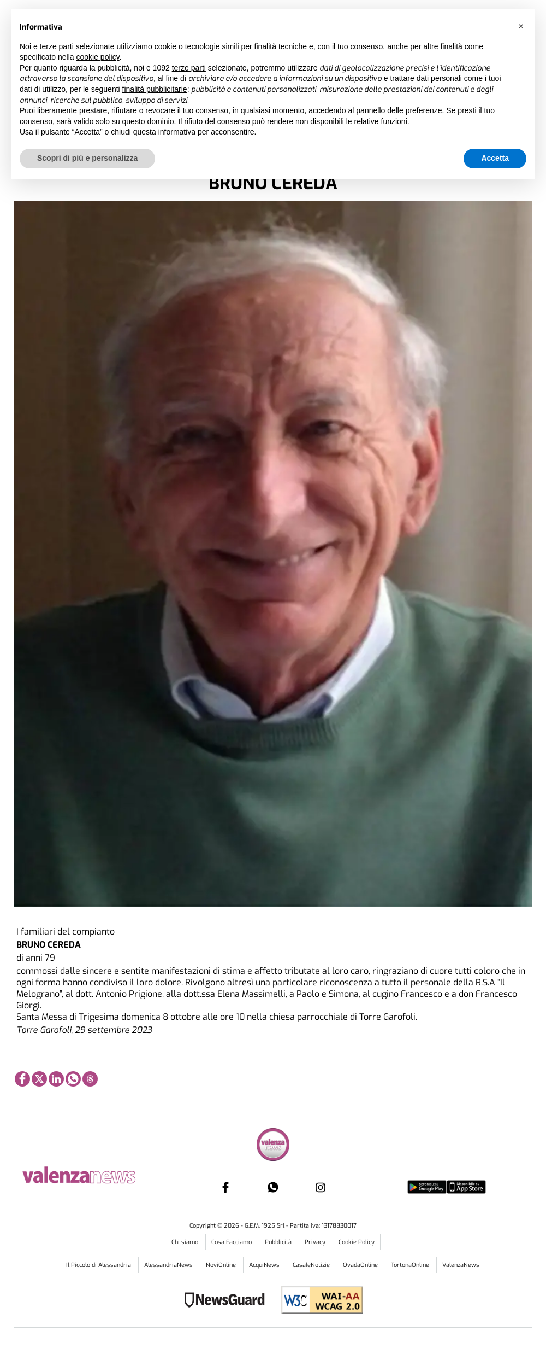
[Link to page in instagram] (320, 1187)
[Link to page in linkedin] (56, 1079)
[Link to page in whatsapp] (73, 1079)
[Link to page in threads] (90, 1079)
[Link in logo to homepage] (96, 1173)
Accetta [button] (495, 158)
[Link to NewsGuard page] (228, 1301)
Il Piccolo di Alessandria (99, 1265)
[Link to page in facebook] (22, 1079)
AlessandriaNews (169, 1265)
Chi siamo (185, 1242)
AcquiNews (265, 1265)
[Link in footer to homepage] (273, 1146)
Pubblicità (279, 1242)
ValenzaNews (460, 1265)
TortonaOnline (411, 1265)
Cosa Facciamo (232, 1242)
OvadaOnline (361, 1265)
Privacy (316, 1242)
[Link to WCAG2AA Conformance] (318, 1301)
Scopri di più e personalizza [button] (87, 158)
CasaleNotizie (312, 1265)
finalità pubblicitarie (154, 89)
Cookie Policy (357, 1242)
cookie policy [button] (98, 56)
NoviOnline (222, 1265)
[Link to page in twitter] (39, 1079)
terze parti (189, 67)
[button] (521, 26)
